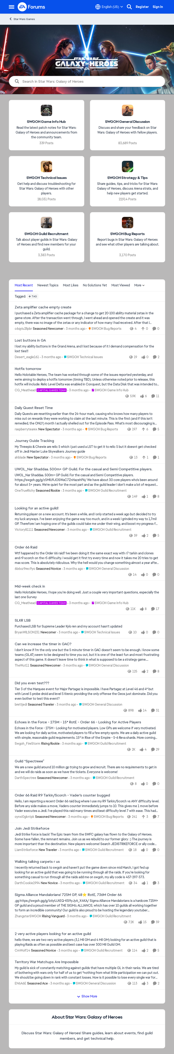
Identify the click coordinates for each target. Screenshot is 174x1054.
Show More (87, 996)
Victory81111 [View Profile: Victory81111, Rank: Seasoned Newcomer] (24, 530)
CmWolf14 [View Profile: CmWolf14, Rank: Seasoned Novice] (22, 950)
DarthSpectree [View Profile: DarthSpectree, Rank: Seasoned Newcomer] (25, 778)
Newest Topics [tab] (47, 285)
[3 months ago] (74, 328)
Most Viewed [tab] (120, 285)
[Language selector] (109, 6)
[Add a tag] (33, 296)
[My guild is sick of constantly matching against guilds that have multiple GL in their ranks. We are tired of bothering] (87, 973)
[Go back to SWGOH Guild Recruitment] (46, 233)
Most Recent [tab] (24, 285)
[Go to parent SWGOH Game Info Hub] (108, 390)
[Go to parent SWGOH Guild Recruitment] (105, 490)
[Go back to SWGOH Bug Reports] (127, 233)
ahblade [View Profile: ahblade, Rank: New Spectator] (20, 457)
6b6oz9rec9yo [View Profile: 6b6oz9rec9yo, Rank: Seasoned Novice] (25, 569)
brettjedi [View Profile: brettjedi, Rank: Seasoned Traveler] (21, 704)
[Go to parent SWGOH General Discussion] (106, 568)
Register (142, 7)
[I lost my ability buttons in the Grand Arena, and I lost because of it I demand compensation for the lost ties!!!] (87, 349)
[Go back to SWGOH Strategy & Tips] (127, 178)
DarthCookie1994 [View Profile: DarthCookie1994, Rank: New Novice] (27, 883)
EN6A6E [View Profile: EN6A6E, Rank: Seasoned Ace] (20, 983)
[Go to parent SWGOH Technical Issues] (82, 357)
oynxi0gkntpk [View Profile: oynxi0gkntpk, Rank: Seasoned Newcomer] (24, 817)
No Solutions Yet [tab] (95, 285)
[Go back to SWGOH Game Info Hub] (46, 121)
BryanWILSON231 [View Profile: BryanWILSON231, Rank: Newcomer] (27, 632)
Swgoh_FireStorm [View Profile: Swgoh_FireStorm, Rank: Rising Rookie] (27, 744)
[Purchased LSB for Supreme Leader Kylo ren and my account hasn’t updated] (87, 626)
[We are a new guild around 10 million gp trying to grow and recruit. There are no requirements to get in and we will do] (87, 769)
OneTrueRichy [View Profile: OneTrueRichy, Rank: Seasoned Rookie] (25, 491)
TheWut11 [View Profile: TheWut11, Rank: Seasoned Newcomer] (22, 665)
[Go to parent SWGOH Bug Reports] (103, 328)
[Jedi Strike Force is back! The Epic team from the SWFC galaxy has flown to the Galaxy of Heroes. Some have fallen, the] (87, 839)
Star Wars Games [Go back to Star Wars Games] (22, 19)
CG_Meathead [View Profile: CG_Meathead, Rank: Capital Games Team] (25, 390)
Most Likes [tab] (70, 285)
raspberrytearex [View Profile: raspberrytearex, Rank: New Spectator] (26, 429)
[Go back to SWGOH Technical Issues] (47, 178)
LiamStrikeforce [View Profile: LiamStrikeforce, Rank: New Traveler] (26, 850)
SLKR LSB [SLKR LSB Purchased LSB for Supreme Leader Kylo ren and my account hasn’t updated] (23, 620)
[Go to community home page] (31, 6)
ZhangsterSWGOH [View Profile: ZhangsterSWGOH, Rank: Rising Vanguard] (28, 916)
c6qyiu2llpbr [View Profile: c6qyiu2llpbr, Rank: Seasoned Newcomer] (23, 329)
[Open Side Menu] (12, 6)
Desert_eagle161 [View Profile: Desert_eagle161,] (27, 357)
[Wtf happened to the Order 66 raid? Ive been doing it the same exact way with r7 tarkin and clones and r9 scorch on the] (87, 558)
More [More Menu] (139, 285)
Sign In (158, 7)
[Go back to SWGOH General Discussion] (127, 121)
